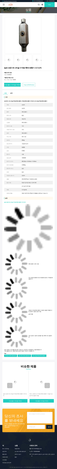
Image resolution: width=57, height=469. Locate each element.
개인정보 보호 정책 (6, 462)
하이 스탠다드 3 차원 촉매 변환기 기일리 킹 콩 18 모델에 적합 (41, 394)
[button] (41, 60)
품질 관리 (4, 454)
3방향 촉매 (17, 448)
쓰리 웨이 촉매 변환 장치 (24, 355)
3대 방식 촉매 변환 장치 (10, 355)
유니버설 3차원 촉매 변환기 (39, 355)
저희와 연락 (5, 457)
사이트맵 (4, 459)
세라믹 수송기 (18, 454)
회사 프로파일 (5, 448)
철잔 (16, 457)
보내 (49, 427)
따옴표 (49, 4)
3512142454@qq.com (37, 1)
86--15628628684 (50, 1)
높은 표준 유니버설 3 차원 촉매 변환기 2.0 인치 (15, 394)
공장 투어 (4, 451)
